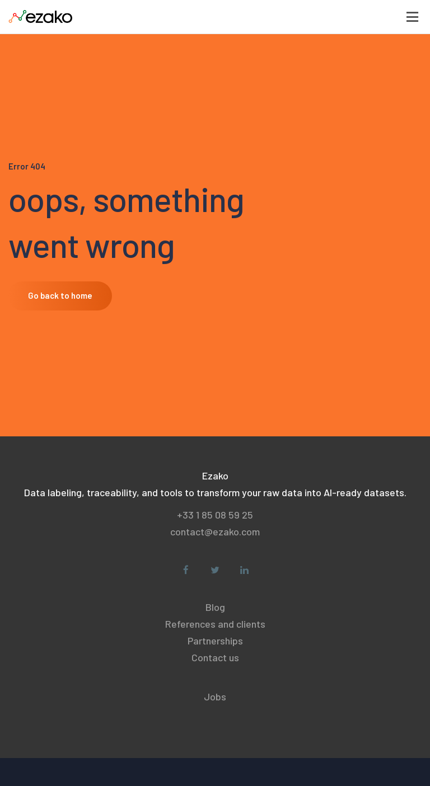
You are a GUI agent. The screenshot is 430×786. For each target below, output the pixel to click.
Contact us (215, 657)
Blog (215, 607)
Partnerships (215, 640)
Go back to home (60, 295)
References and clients (215, 624)
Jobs (215, 696)
